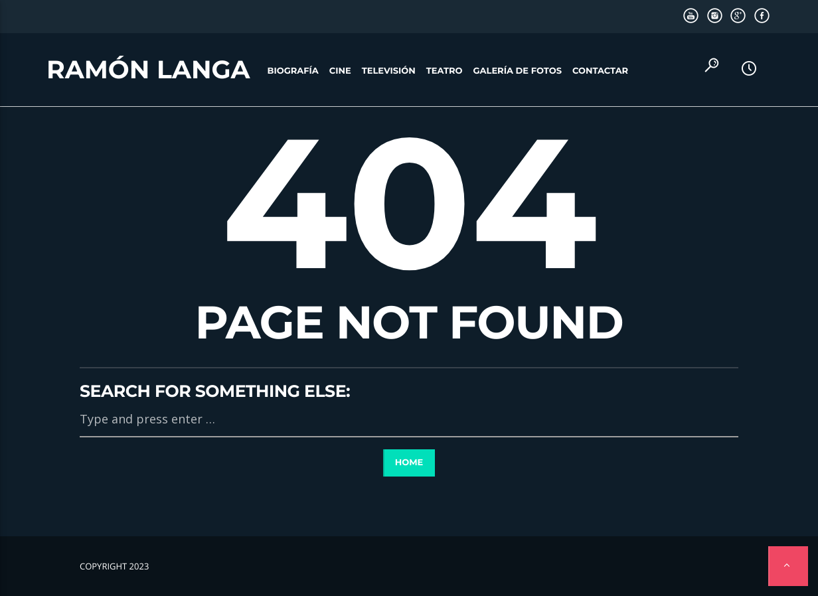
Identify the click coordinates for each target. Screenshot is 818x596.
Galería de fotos (517, 71)
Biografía (293, 71)
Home (409, 462)
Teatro (444, 71)
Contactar (600, 71)
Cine (340, 71)
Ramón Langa (148, 69)
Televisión (389, 71)
